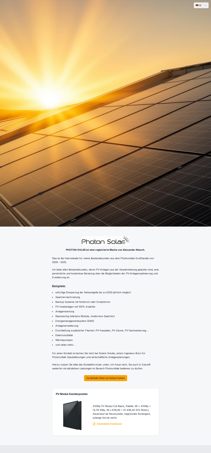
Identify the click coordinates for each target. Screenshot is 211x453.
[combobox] (201, 5)
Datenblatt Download (107, 423)
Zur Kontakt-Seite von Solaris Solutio (105, 378)
